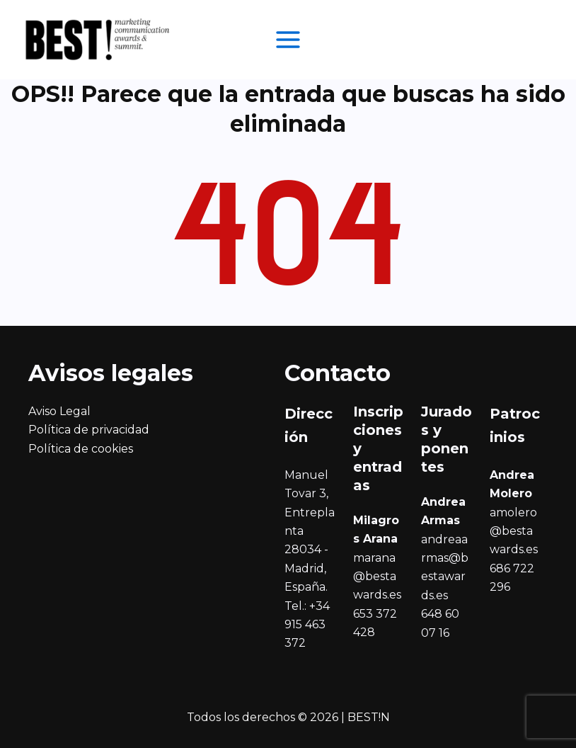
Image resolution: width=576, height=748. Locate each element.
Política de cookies (80, 448)
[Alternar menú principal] (288, 39)
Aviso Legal (59, 411)
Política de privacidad (88, 429)
